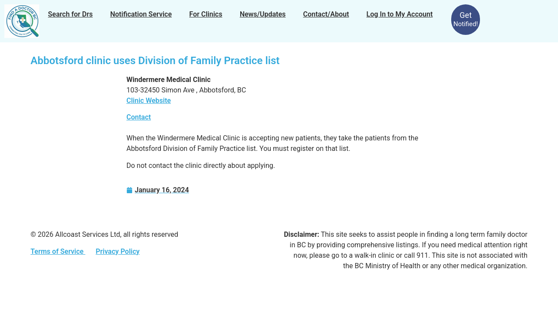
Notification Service (141, 14)
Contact (138, 117)
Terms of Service (58, 251)
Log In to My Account (400, 14)
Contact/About (326, 14)
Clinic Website (148, 100)
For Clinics (205, 14)
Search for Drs (70, 14)
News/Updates (263, 14)
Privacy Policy (117, 251)
